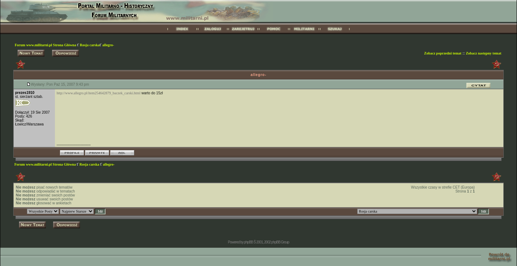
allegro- (108, 45)
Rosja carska (89, 45)
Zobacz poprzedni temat (442, 53)
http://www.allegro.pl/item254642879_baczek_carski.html (98, 93)
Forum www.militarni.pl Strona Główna (46, 45)
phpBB (248, 242)
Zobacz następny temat (483, 53)
